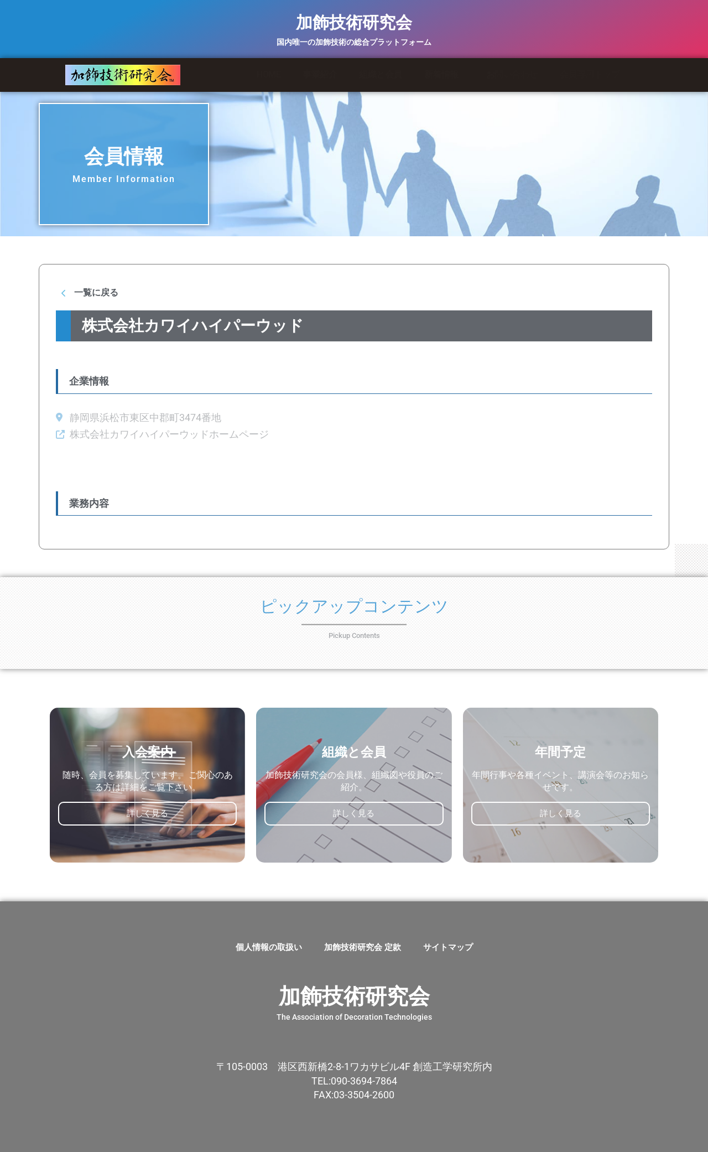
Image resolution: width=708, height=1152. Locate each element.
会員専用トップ (590, 74)
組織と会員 (380, 74)
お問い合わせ (512, 74)
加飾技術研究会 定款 (362, 947)
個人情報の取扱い (269, 947)
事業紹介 (320, 74)
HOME (268, 74)
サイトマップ (448, 947)
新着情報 (444, 74)
